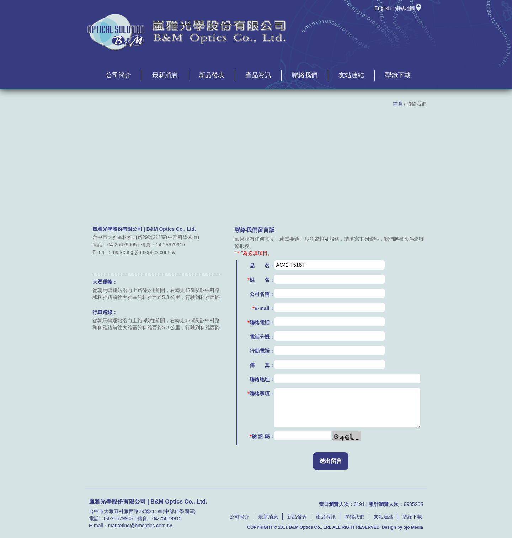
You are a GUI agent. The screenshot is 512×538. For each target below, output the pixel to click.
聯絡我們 (305, 75)
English (382, 8)
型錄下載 (398, 75)
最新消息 (165, 75)
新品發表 (211, 75)
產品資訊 (258, 75)
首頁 (397, 104)
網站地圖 (408, 8)
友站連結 (351, 75)
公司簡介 (118, 75)
